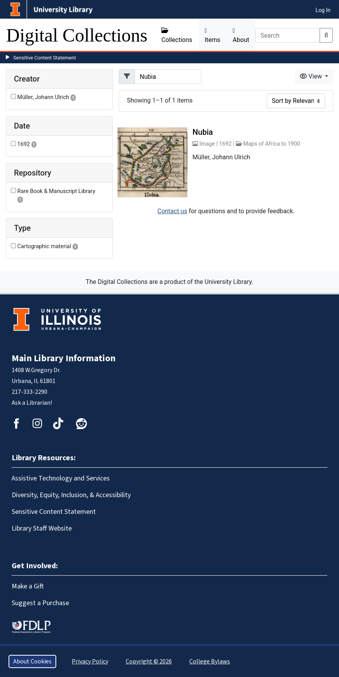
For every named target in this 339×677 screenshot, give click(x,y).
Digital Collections (76, 35)
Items (212, 36)
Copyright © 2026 (149, 661)
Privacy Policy (90, 661)
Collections (176, 35)
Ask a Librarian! (32, 403)
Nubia (202, 132)
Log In (323, 10)
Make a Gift (28, 586)
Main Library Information (64, 358)
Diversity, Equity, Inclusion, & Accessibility (71, 495)
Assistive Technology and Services (61, 478)
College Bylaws (209, 661)
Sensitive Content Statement (44, 58)
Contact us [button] (172, 211)
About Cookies (32, 661)
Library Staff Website (42, 528)
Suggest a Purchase (40, 603)
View (311, 76)
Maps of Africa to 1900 (271, 144)
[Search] (287, 35)
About (241, 36)
